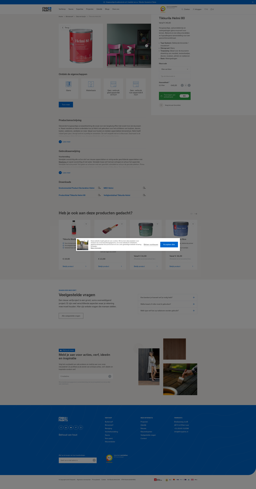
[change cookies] (151, 244)
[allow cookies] (169, 244)
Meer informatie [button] (96, 248)
